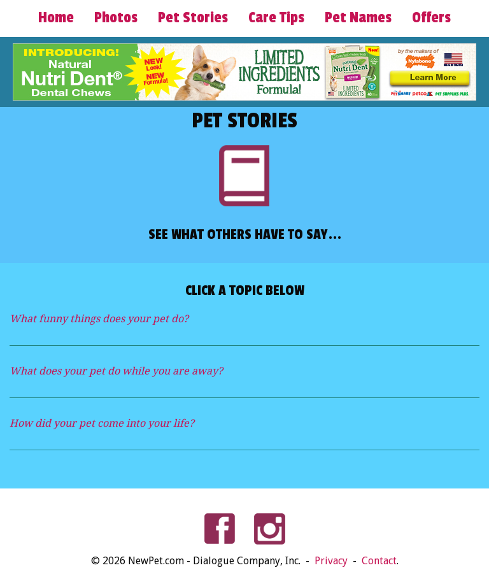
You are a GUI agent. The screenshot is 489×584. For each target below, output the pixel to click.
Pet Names (358, 18)
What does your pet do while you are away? (116, 371)
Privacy (332, 561)
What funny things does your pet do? (99, 319)
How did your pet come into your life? (102, 423)
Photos (116, 18)
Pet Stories (193, 18)
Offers (431, 18)
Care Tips (276, 18)
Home (56, 18)
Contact (379, 561)
